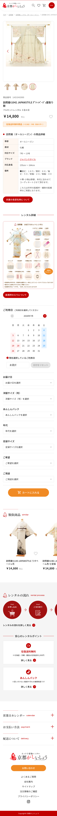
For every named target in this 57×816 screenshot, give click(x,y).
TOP (4, 15)
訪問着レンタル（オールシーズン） (27, 15)
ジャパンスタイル (28, 159)
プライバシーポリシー (28, 796)
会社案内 (28, 782)
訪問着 (11, 15)
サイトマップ (28, 786)
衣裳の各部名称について (18, 199)
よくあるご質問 (28, 777)
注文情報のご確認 (28, 791)
